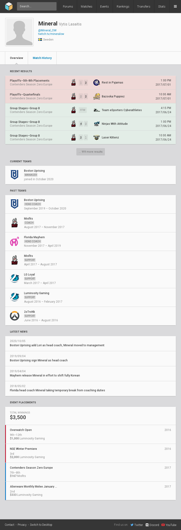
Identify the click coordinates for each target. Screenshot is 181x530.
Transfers (143, 6)
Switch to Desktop (41, 524)
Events (104, 6)
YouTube (168, 524)
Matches (86, 6)
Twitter (137, 524)
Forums (68, 6)
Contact (9, 524)
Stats (161, 6)
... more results (91, 151)
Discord (152, 525)
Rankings (123, 6)
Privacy (22, 524)
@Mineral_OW (47, 30)
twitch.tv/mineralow (51, 34)
